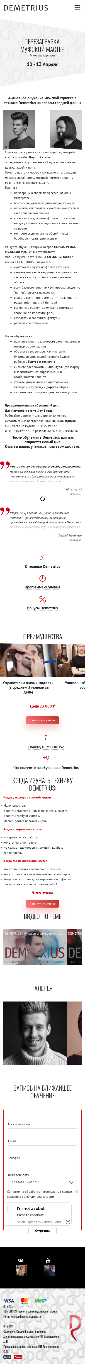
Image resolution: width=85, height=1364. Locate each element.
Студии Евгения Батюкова (31, 1331)
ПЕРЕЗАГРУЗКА (46, 426)
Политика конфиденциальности (22, 1316)
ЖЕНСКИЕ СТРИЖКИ (62, 431)
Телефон (14, 1158)
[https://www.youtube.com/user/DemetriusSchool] (48, 1260)
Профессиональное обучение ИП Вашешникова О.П (31, 1349)
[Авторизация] (77, 16)
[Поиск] (67, 7)
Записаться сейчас (43, 720)
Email (12, 1141)
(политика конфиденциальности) (30, 1197)
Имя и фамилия (19, 1124)
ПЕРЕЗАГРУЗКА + (20, 431)
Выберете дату (19, 1175)
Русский (18, 1357)
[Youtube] (49, 1270)
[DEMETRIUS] (75, 1328)
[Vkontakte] (21, 1270)
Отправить (42, 1231)
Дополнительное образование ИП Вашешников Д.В (31, 1339)
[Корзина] (68, 16)
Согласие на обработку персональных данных (40, 1194)
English (7, 1357)
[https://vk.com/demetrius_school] (20, 1260)
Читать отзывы (42, 893)
